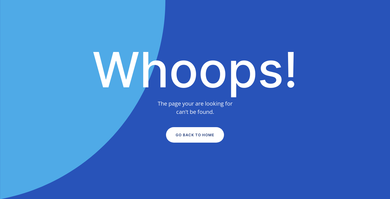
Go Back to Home (195, 135)
